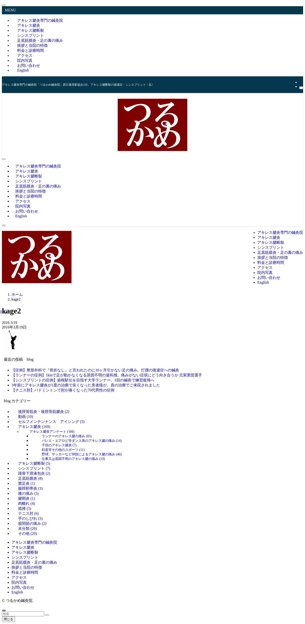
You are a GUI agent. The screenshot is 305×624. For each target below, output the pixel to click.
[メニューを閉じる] (4, 5)
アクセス (19, 577)
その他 (27, 533)
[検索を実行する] (47, 615)
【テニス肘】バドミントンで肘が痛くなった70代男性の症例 (62, 390)
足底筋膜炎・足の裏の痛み (34, 562)
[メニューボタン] (4, 159)
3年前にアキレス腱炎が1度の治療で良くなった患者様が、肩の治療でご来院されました (85, 385)
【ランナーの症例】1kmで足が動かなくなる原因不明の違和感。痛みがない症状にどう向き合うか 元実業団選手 (106, 375)
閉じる (8, 619)
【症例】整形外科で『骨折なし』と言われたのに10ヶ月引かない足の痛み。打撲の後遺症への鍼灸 (95, 370)
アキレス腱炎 (34, 427)
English (23, 70)
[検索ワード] (23, 613)
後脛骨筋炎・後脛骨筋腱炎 (43, 412)
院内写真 (19, 582)
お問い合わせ (22, 587)
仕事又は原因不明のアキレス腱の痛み (73, 459)
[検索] (301, 87)
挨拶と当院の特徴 (26, 567)
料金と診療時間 (24, 572)
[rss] (300, 82)
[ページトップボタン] (4, 610)
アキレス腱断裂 (24, 552)
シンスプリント (24, 557)
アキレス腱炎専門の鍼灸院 (34, 542)
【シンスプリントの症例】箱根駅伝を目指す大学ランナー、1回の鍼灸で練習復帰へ (82, 380)
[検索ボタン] (4, 225)
